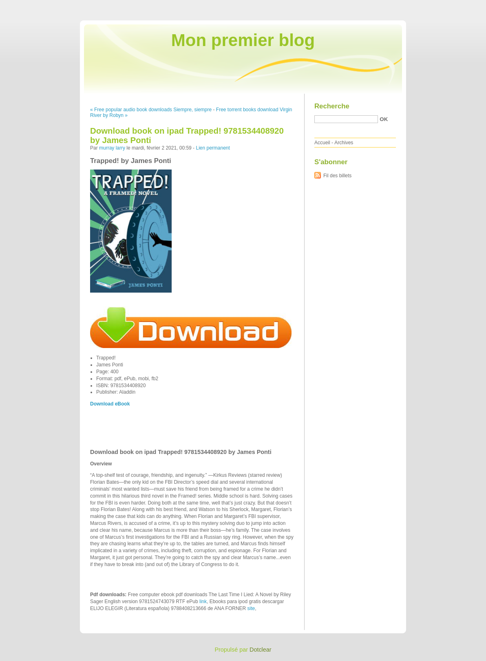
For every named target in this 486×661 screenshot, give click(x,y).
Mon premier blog (243, 40)
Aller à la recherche (462, 6)
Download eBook (110, 404)
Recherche (331, 106)
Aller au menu (422, 6)
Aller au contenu (386, 6)
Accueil (322, 142)
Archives (343, 142)
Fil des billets (337, 175)
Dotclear (261, 649)
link (203, 601)
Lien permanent (213, 148)
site (251, 608)
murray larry (112, 148)
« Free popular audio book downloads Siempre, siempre (151, 109)
